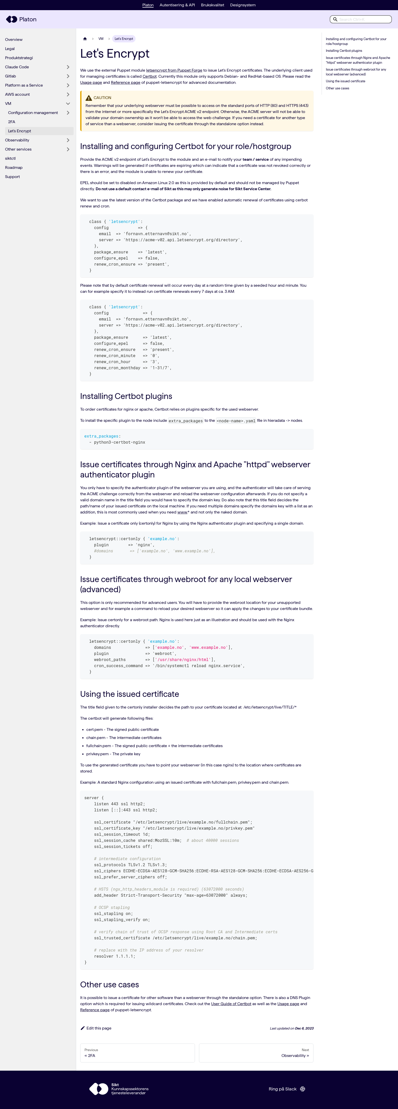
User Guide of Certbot (231, 1004)
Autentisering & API (177, 5)
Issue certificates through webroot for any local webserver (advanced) (356, 72)
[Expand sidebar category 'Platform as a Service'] (68, 85)
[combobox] (361, 19)
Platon (148, 5)
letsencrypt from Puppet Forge (174, 70)
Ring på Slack (287, 1089)
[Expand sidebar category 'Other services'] (68, 149)
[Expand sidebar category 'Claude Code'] (68, 67)
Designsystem (243, 5)
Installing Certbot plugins (344, 50)
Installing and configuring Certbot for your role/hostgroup (356, 41)
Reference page (125, 82)
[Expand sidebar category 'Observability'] (68, 140)
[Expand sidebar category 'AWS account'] (68, 94)
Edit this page (95, 1028)
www (182, 512)
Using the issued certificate (345, 81)
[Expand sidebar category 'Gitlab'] (68, 76)
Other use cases (337, 88)
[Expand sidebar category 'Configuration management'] (68, 113)
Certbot (150, 76)
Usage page (91, 82)
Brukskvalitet (212, 5)
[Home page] (85, 38)
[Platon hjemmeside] (21, 19)
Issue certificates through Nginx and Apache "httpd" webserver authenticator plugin (358, 60)
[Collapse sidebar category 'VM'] (68, 104)
